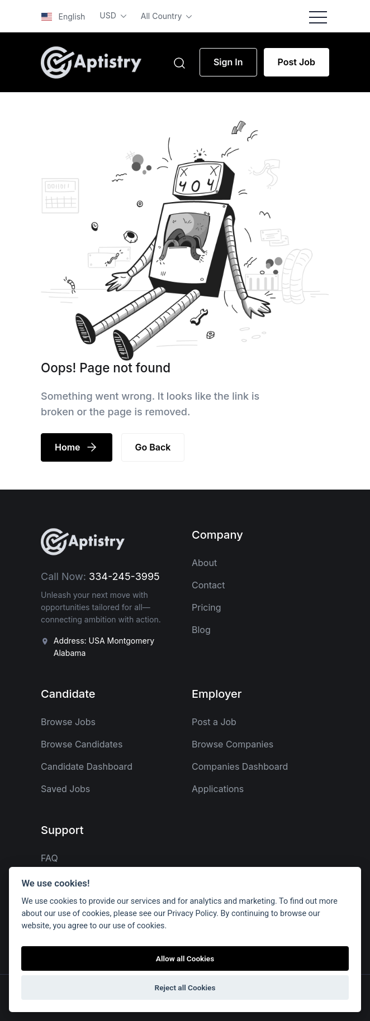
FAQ (49, 858)
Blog (201, 629)
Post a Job (214, 721)
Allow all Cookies (185, 958)
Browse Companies (232, 744)
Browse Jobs (68, 721)
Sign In (228, 62)
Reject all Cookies (185, 987)
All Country (162, 16)
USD (108, 15)
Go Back (153, 447)
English (63, 16)
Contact (208, 585)
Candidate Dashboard (86, 766)
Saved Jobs (65, 788)
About (204, 562)
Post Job (296, 62)
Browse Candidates (81, 744)
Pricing (206, 607)
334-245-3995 (124, 576)
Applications (218, 788)
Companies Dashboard (240, 766)
